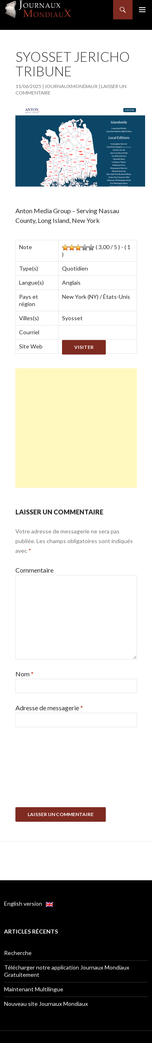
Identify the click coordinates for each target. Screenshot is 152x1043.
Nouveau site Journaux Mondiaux (46, 1003)
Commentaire (34, 570)
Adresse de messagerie (49, 707)
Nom (24, 674)
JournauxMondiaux (71, 86)
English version (28, 903)
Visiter (84, 347)
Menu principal (142, 9)
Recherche (18, 952)
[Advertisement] (76, 428)
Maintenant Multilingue (33, 989)
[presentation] (48, 770)
